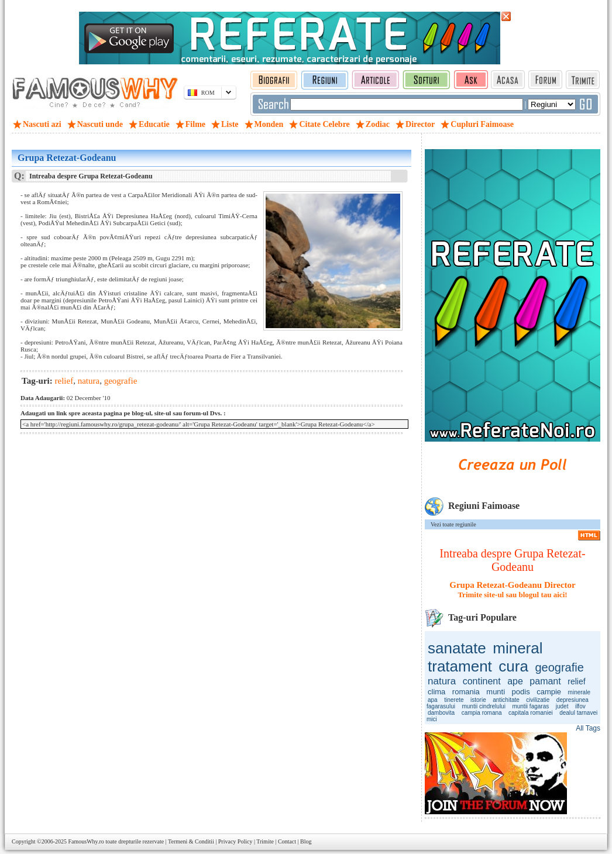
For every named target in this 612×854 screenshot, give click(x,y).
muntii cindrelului (483, 706)
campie (549, 691)
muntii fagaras (530, 706)
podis (521, 691)
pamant (545, 681)
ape (515, 681)
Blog (305, 841)
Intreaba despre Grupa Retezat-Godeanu (512, 560)
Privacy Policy (235, 841)
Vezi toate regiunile (453, 524)
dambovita (441, 713)
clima (436, 691)
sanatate (457, 648)
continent (482, 681)
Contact (287, 841)
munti (495, 691)
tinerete (453, 700)
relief (576, 681)
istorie (478, 700)
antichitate (506, 700)
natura (442, 681)
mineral (517, 648)
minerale (579, 692)
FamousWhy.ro (86, 841)
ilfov (580, 706)
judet (562, 706)
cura (513, 666)
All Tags (588, 728)
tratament (460, 666)
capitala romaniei (530, 713)
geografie (559, 667)
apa (433, 700)
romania (466, 691)
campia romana (482, 713)
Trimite (265, 841)
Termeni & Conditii (191, 841)
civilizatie (537, 700)
